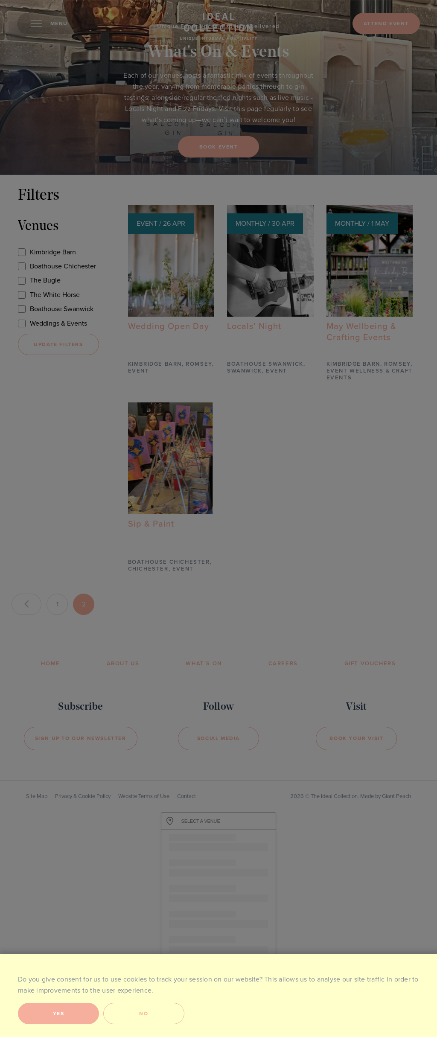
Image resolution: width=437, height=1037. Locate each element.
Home (50, 663)
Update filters (58, 344)
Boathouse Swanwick (61, 309)
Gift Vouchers (370, 663)
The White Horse (55, 295)
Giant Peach (396, 796)
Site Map (36, 796)
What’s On (203, 663)
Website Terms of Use (143, 796)
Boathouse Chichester (63, 266)
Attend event (386, 23)
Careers (283, 663)
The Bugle (45, 280)
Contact (186, 796)
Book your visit (356, 738)
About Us (123, 663)
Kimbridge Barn (53, 252)
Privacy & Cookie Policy (83, 796)
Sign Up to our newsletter (80, 738)
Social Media (218, 738)
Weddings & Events (58, 323)
